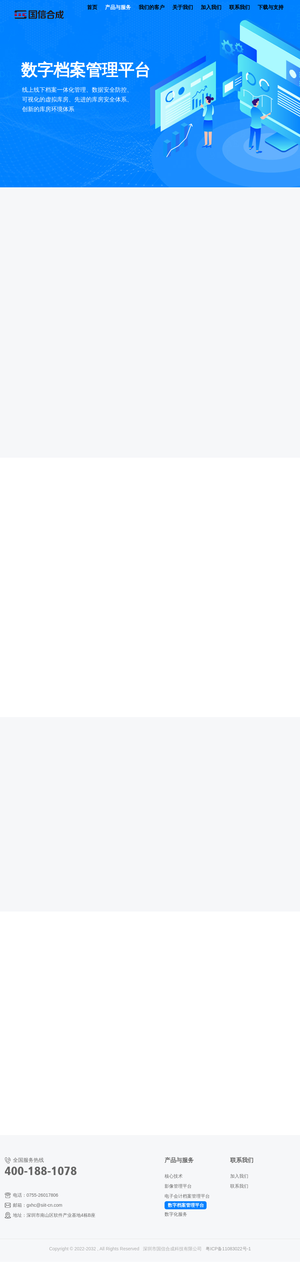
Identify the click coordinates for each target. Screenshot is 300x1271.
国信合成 (39, 9)
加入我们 (211, 7)
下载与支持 (271, 7)
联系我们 (239, 7)
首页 (92, 7)
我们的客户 (152, 7)
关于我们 (182, 7)
